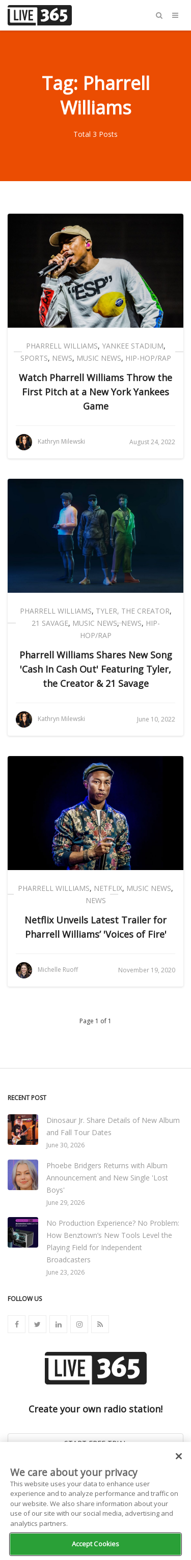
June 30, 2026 (65, 1145)
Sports (34, 358)
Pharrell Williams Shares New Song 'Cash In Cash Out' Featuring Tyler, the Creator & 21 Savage (95, 669)
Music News (98, 358)
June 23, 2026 (65, 1272)
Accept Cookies (96, 1543)
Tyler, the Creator (133, 611)
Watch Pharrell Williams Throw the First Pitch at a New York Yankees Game (95, 391)
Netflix (108, 888)
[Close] (179, 1456)
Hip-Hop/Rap (148, 358)
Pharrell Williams (62, 346)
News (62, 358)
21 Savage (50, 623)
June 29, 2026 (65, 1202)
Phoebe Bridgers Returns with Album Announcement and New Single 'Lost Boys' (107, 1178)
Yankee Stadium (132, 346)
